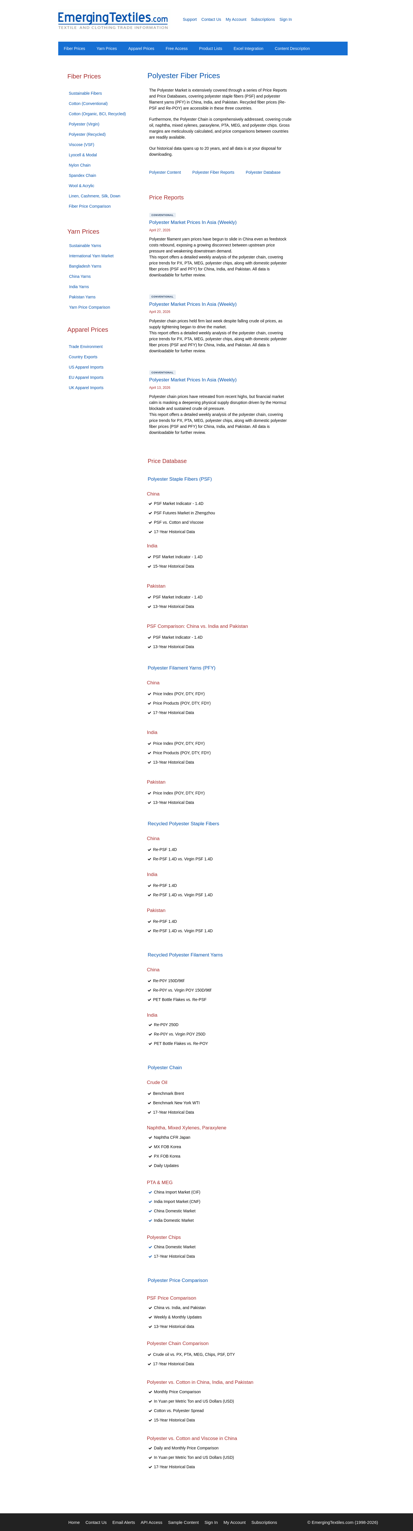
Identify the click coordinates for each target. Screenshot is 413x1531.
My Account (236, 19)
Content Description (292, 48)
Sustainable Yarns (85, 245)
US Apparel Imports (86, 367)
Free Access (177, 48)
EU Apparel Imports (86, 377)
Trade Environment (86, 346)
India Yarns (79, 286)
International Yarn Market (91, 256)
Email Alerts (123, 1522)
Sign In (285, 19)
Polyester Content (165, 172)
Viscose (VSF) (81, 144)
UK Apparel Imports (86, 387)
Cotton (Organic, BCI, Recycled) (97, 114)
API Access (151, 1522)
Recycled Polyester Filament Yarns (185, 955)
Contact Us (211, 19)
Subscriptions (263, 19)
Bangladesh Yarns (85, 266)
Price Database (167, 461)
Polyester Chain (165, 1067)
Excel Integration (248, 48)
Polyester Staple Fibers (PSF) (180, 479)
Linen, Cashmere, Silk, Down (94, 196)
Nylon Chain (79, 165)
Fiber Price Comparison (90, 206)
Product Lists (210, 48)
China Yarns (80, 276)
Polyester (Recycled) (87, 134)
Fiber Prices (74, 48)
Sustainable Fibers (85, 93)
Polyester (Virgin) (84, 124)
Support (190, 19)
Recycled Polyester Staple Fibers (183, 823)
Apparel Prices (141, 48)
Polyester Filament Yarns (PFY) (181, 668)
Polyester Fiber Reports (213, 172)
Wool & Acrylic (81, 185)
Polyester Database (263, 172)
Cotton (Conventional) (88, 103)
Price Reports (166, 197)
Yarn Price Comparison (89, 307)
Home (74, 1522)
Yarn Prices (106, 48)
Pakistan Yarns (82, 297)
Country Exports (83, 357)
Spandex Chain (82, 175)
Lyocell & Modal (83, 155)
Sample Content (183, 1522)
